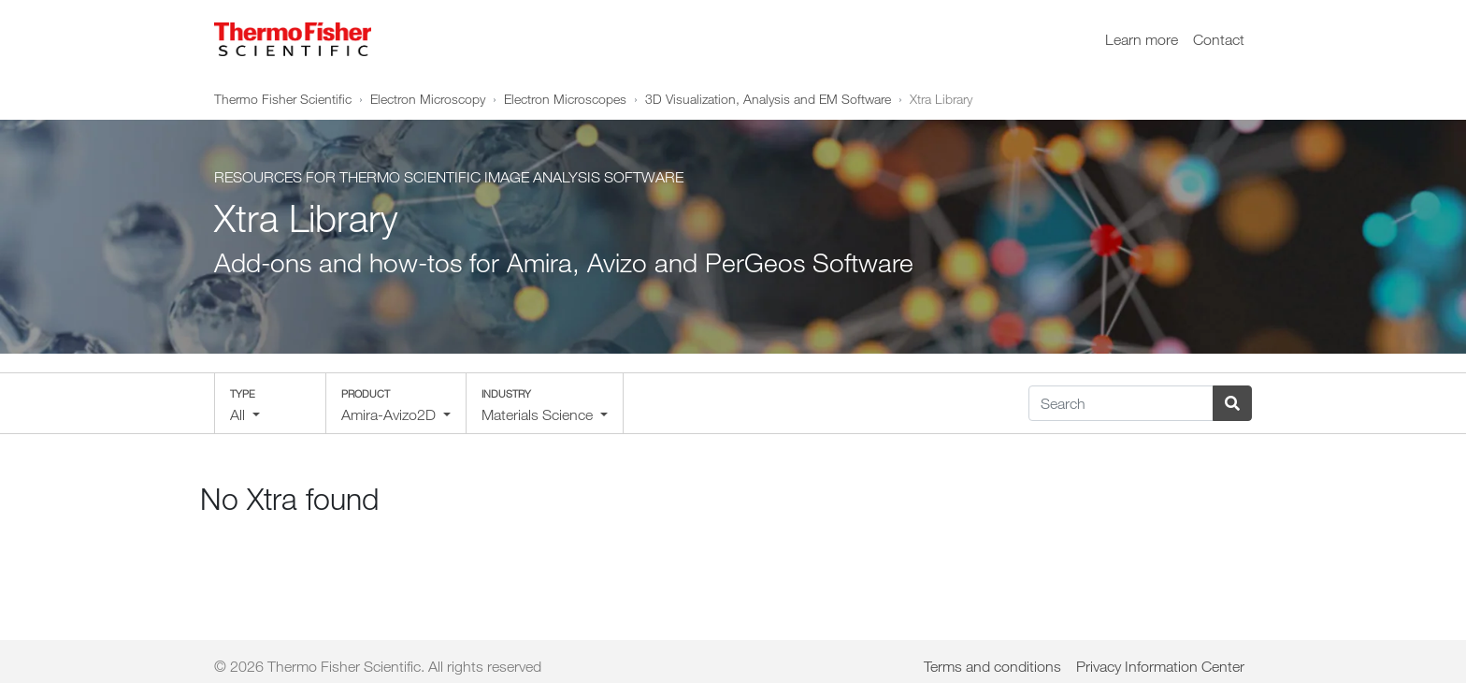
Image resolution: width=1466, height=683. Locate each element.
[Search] (1121, 403)
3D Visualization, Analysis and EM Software (768, 99)
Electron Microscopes (565, 99)
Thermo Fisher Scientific (283, 99)
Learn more (1141, 39)
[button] (270, 403)
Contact (1218, 39)
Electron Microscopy (427, 99)
